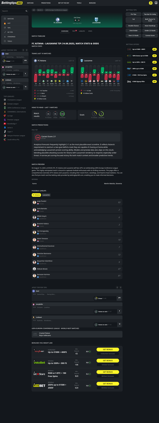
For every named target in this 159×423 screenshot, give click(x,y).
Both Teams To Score (150, 20)
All (34, 10)
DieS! (6, 54)
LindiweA (8, 80)
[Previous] (23, 50)
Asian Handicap (150, 26)
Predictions (46, 3)
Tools (79, 3)
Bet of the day (63, 3)
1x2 (133, 19)
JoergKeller (8, 67)
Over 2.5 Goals (133, 35)
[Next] (26, 50)
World (39, 10)
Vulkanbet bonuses (108, 354)
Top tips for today (150, 14)
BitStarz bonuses (108, 376)
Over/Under (133, 30)
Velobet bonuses (108, 365)
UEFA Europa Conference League (56, 10)
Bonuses (92, 3)
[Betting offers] (150, 3)
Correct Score (150, 35)
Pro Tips (133, 14)
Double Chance (133, 26)
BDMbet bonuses (107, 388)
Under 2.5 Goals (150, 30)
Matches (30, 3)
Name (34, 183)
